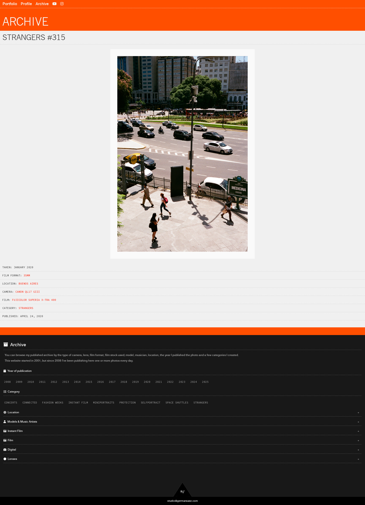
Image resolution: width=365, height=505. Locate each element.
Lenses (181, 459)
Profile (26, 4)
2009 (19, 381)
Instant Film (78, 402)
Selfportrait (150, 402)
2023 (182, 381)
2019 (135, 381)
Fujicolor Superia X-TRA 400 (34, 300)
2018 (124, 381)
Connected (29, 402)
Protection (127, 402)
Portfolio (10, 4)
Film (181, 440)
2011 (42, 381)
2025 (205, 381)
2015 (89, 381)
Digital (181, 449)
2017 (112, 381)
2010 (30, 381)
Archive (42, 4)
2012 (54, 381)
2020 (147, 381)
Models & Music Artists (181, 421)
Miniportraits (103, 402)
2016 (100, 381)
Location (181, 412)
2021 (158, 381)
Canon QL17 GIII (27, 291)
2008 (7, 381)
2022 (170, 381)
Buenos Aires (28, 283)
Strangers (26, 308)
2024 (193, 381)
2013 (65, 381)
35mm (27, 275)
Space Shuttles (177, 402)
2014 (77, 381)
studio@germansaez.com (182, 500)
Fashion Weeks (52, 402)
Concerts (10, 402)
